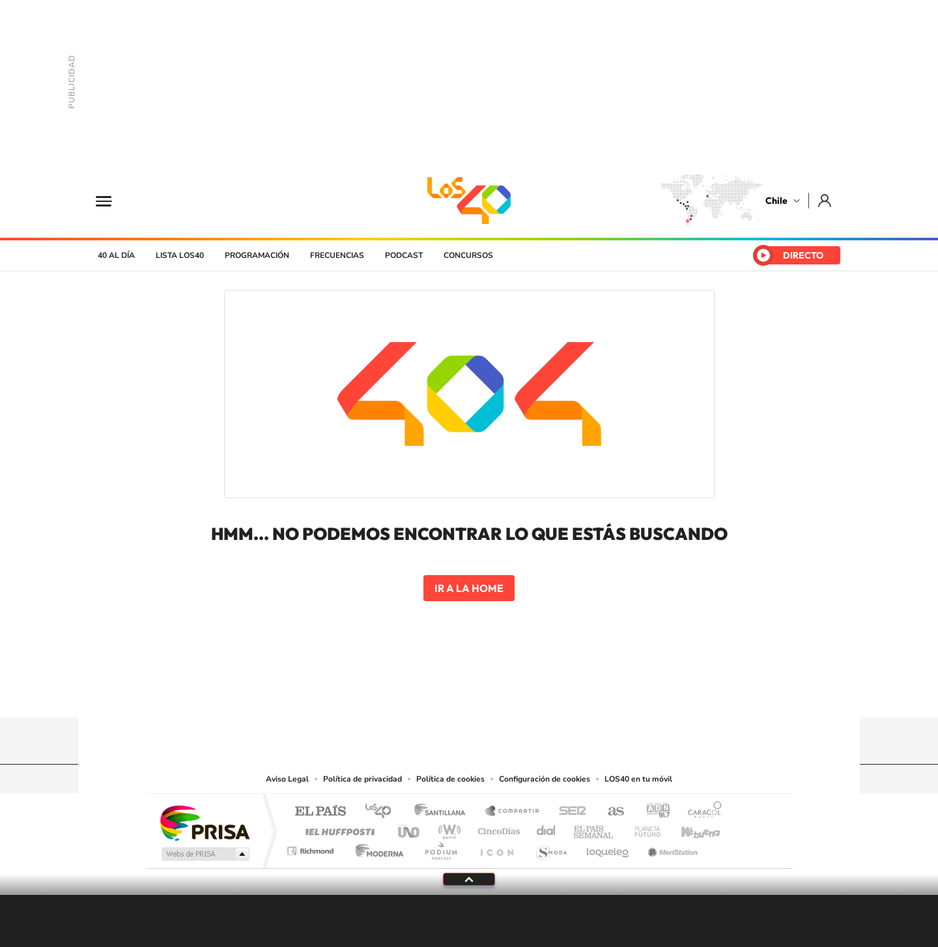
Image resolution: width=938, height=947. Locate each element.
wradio (447, 828)
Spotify (521, 691)
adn (653, 812)
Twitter (469, 691)
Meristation (671, 848)
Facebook (495, 691)
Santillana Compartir (512, 812)
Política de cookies (450, 779)
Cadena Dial (546, 828)
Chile (776, 200)
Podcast (404, 255)
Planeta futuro (642, 828)
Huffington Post (337, 828)
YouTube (443, 691)
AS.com (610, 812)
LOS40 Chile (469, 200)
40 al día (116, 255)
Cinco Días (497, 828)
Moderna (376, 848)
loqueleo (608, 848)
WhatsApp (547, 691)
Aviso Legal (287, 779)
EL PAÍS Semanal (594, 828)
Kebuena (689, 828)
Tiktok (390, 691)
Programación (257, 255)
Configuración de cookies (544, 779)
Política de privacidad (362, 779)
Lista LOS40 (180, 255)
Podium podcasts (440, 848)
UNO (410, 828)
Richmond (312, 848)
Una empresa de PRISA (204, 822)
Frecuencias (337, 255)
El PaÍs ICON (496, 848)
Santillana (443, 812)
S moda (550, 848)
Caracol (701, 812)
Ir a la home (469, 588)
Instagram (416, 691)
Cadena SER (568, 812)
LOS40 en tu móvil (638, 779)
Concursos (468, 255)
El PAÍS (320, 812)
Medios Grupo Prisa (204, 854)
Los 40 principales (382, 812)
